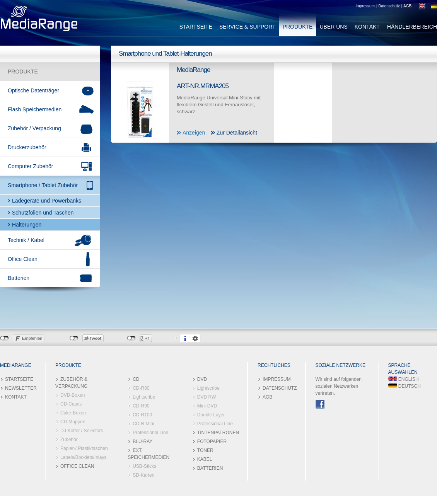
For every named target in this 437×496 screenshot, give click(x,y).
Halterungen (26, 225)
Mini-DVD (207, 406)
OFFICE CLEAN (77, 466)
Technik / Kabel (26, 240)
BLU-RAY (142, 441)
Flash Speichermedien (34, 109)
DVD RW (206, 397)
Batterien (18, 278)
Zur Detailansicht (237, 133)
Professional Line (150, 432)
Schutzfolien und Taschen (42, 213)
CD (136, 379)
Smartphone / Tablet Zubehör (43, 185)
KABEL (204, 459)
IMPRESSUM (277, 379)
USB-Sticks (144, 466)
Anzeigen (194, 133)
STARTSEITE (195, 27)
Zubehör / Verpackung (34, 128)
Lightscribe (144, 397)
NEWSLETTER (21, 388)
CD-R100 (142, 415)
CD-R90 (141, 406)
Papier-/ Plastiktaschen (84, 448)
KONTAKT (367, 27)
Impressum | (366, 6)
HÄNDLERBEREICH (412, 27)
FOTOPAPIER (212, 441)
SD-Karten (143, 475)
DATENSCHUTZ (280, 388)
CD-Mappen (72, 421)
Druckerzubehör (27, 147)
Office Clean (23, 259)
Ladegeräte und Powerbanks (46, 201)
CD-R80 (141, 388)
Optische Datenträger (33, 90)
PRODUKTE (298, 27)
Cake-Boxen (73, 413)
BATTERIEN (210, 468)
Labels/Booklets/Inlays (83, 457)
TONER (205, 450)
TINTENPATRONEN (218, 432)
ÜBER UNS (333, 27)
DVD (202, 379)
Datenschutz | (390, 6)
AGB (407, 6)
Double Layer (211, 415)
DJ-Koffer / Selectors (81, 430)
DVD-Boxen (72, 395)
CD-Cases (71, 404)
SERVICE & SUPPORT (247, 27)
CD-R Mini (143, 423)
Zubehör (69, 439)
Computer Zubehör (30, 166)
